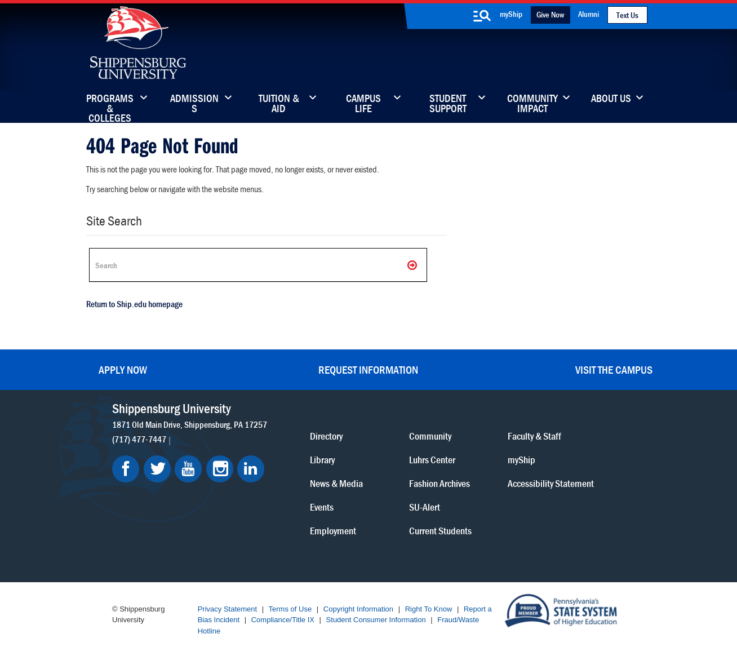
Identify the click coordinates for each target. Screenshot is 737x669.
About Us (611, 99)
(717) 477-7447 (139, 439)
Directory (326, 435)
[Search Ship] (258, 265)
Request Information (368, 369)
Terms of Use (290, 609)
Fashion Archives (439, 483)
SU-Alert (424, 506)
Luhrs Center (432, 459)
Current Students (440, 530)
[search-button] (482, 15)
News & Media (336, 483)
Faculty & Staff (534, 435)
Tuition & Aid (279, 104)
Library (322, 459)
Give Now (550, 14)
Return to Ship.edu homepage (134, 303)
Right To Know (428, 609)
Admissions (194, 104)
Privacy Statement (227, 609)
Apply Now (123, 369)
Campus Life (363, 104)
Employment (333, 530)
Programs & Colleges (110, 104)
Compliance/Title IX (282, 619)
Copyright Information (358, 609)
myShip (511, 13)
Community (430, 435)
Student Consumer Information (376, 619)
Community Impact (532, 104)
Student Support (448, 104)
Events (322, 506)
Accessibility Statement (551, 483)
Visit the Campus (613, 369)
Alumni (588, 13)
